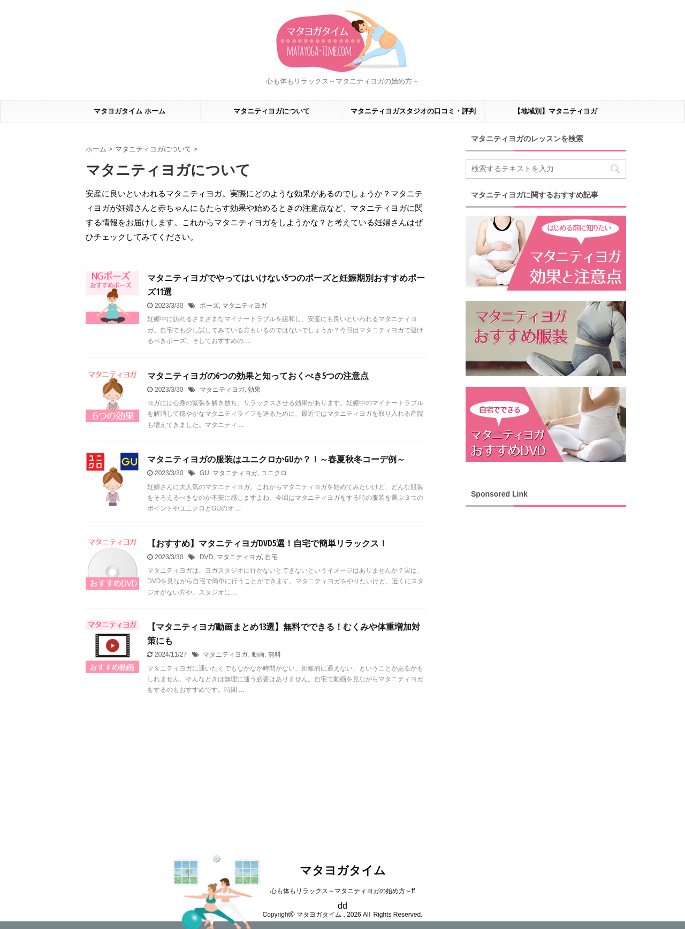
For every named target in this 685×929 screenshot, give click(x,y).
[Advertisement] (546, 675)
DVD (206, 557)
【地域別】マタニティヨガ (555, 111)
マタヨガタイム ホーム (129, 111)
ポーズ (209, 305)
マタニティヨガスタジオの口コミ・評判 (413, 111)
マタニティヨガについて (271, 111)
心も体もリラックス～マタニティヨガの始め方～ (341, 891)
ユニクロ (274, 473)
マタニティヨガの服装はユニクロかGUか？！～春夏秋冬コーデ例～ (276, 459)
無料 (274, 654)
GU (204, 473)
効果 (254, 389)
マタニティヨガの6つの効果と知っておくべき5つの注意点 (258, 376)
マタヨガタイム (343, 870)
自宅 (271, 557)
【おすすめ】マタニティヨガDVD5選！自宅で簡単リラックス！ (267, 543)
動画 (258, 654)
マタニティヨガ (244, 305)
